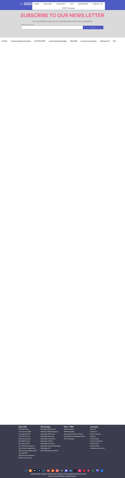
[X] (75, 470)
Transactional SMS (25, 431)
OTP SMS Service (24, 436)
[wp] (26, 470)
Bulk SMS (23, 427)
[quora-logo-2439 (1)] (48, 470)
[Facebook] (70, 470)
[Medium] (34, 470)
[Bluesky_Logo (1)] (102, 470)
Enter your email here (27, 24)
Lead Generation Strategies (58, 41)
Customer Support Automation (21, 41)
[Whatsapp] (93, 470)
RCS (114, 41)
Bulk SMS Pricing (24, 441)
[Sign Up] (93, 27)
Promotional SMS (24, 434)
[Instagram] (79, 470)
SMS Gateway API (24, 439)
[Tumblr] (39, 470)
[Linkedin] (43, 470)
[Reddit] (52, 470)
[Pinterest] (88, 470)
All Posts (4, 41)
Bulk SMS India (24, 429)
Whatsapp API (104, 41)
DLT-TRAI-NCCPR (39, 41)
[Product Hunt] (57, 470)
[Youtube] (84, 470)
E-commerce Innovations (89, 41)
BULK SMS (73, 41)
